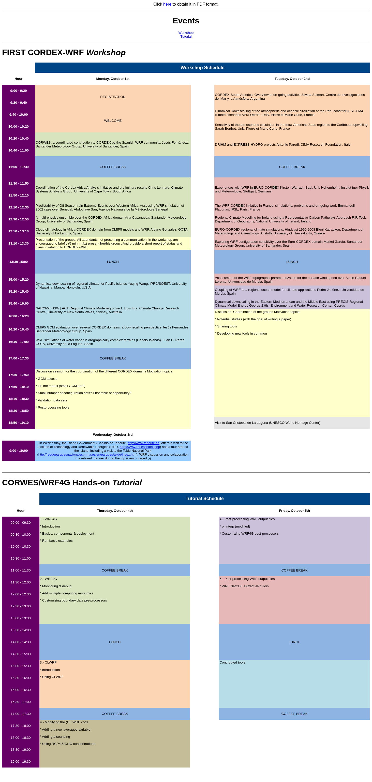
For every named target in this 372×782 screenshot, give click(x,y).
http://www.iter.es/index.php (140, 447)
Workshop (186, 33)
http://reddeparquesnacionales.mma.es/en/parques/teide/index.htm (87, 454)
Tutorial (186, 36)
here (167, 4)
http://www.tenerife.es (143, 443)
